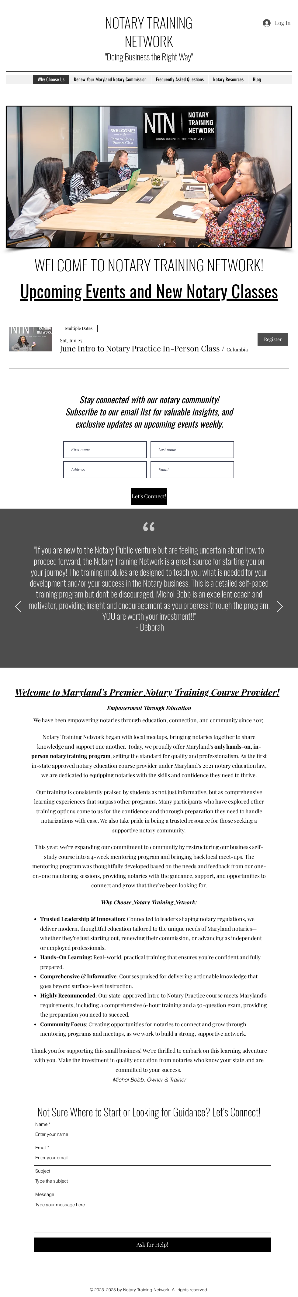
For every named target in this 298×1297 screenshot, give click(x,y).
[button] (140, 348)
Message (44, 1194)
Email (40, 1147)
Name (41, 1124)
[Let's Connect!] (149, 496)
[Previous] (18, 607)
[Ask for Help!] (152, 1245)
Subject (42, 1171)
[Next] (280, 607)
